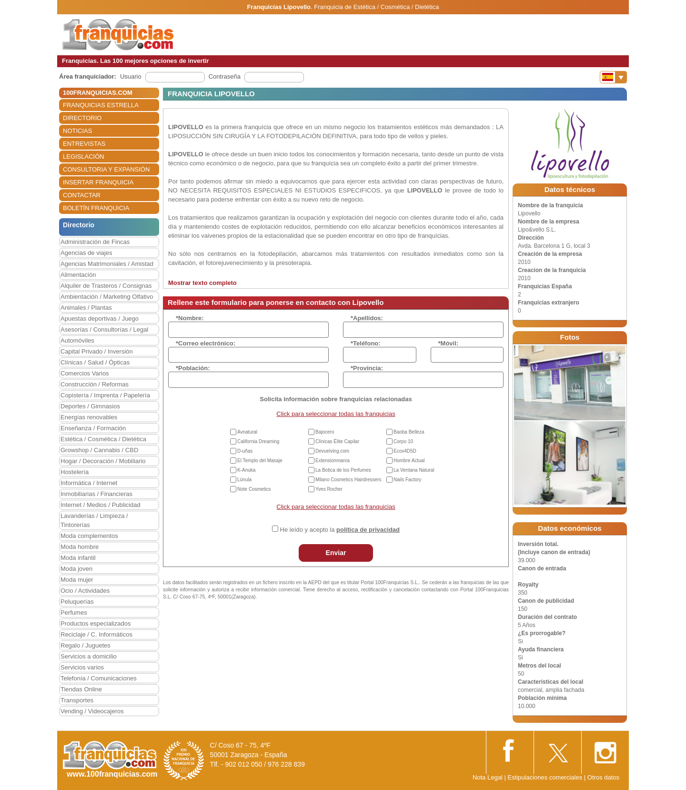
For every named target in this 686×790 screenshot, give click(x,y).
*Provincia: (367, 368)
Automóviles (77, 340)
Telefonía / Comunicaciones (99, 678)
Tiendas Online (81, 689)
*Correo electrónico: (205, 343)
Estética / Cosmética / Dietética (103, 439)
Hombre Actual (409, 460)
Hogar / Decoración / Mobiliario (103, 461)
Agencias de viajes (86, 252)
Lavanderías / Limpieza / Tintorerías (94, 520)
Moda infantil (78, 557)
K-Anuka (246, 470)
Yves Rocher (329, 489)
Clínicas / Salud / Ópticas (95, 362)
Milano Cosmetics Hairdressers (348, 479)
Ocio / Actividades (85, 590)
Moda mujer (77, 579)
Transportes (77, 700)
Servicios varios (82, 667)
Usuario (130, 76)
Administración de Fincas (95, 241)
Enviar (336, 553)
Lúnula (244, 479)
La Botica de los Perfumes (343, 470)
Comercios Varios (85, 373)
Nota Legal (488, 777)
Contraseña (225, 76)
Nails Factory (407, 479)
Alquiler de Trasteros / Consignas (106, 285)
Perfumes (74, 612)
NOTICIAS (77, 130)
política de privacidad (368, 529)
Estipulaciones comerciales (545, 777)
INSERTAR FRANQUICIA (98, 182)
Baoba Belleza (408, 432)
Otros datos (603, 777)
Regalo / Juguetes (86, 645)
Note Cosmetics (254, 489)
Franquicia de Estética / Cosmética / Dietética (376, 6)
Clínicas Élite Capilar (337, 441)
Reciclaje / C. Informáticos (96, 634)
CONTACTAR (82, 195)
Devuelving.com (332, 451)
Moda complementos (89, 535)
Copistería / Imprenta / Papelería (105, 395)
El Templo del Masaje (259, 460)
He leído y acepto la (340, 529)
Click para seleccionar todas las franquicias (335, 413)
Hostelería (75, 472)
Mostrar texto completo (202, 282)
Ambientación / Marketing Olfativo (107, 296)
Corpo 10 (403, 441)
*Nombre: (190, 318)
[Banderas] (613, 77)
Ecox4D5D (404, 451)
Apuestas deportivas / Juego (100, 318)
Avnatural (247, 432)
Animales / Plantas (86, 307)
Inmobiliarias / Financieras (96, 493)
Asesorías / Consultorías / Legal (104, 329)
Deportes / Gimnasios (90, 406)
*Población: (193, 368)
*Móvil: (448, 343)
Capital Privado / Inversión (97, 351)
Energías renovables (89, 417)
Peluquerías (77, 601)
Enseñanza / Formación (93, 428)
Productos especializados (96, 623)
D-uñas (244, 451)
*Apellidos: (367, 318)
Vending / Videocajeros (92, 711)
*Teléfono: (366, 343)
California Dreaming (258, 441)
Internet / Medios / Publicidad (101, 504)
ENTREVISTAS (84, 143)
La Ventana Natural (413, 470)
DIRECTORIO (82, 118)
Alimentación (78, 274)
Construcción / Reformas (95, 384)
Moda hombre (80, 546)
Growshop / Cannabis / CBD (99, 450)
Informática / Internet (89, 482)
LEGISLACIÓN (83, 156)
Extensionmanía (332, 460)
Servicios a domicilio (89, 656)
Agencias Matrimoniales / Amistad (107, 263)
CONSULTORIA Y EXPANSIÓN (106, 169)
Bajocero (324, 432)
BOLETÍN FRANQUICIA (96, 208)
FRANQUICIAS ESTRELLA (101, 105)
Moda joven (76, 568)
